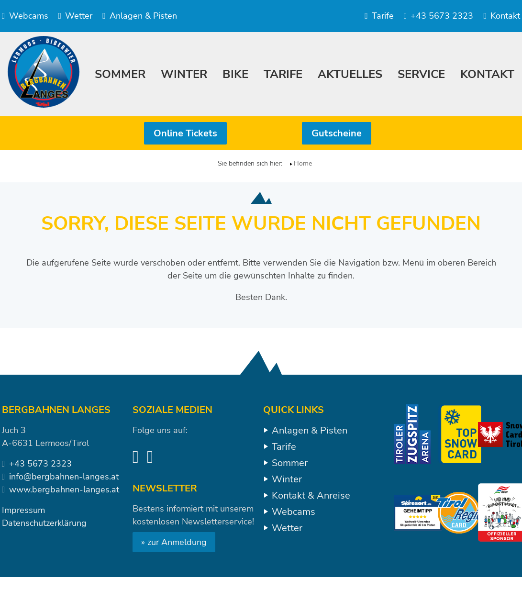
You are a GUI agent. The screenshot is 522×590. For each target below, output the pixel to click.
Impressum (23, 510)
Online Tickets (185, 133)
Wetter (75, 16)
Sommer (290, 462)
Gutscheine (336, 133)
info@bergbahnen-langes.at (64, 476)
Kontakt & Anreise (311, 495)
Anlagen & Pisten (139, 16)
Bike (235, 74)
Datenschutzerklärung (44, 523)
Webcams (25, 16)
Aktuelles (350, 74)
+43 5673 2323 (439, 16)
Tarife (379, 16)
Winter (287, 479)
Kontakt (501, 16)
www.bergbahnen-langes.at (64, 489)
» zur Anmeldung (174, 542)
